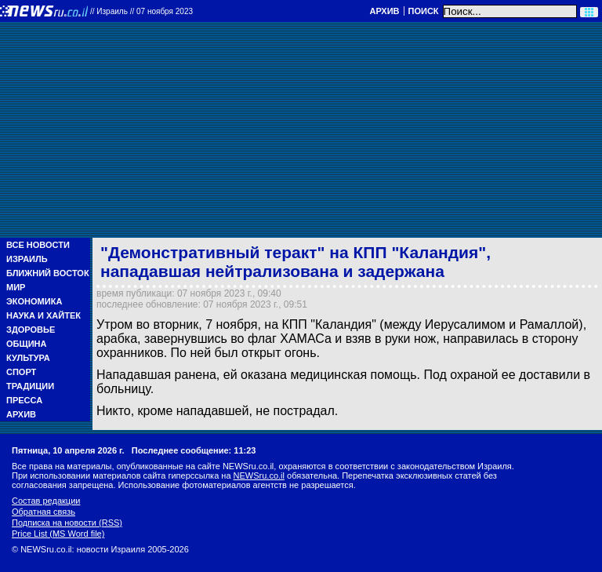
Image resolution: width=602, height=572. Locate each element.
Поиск (423, 11)
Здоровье (30, 329)
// (141, 11)
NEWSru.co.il (259, 475)
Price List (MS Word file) (58, 533)
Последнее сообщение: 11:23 (194, 450)
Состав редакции (46, 500)
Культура (28, 358)
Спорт (21, 372)
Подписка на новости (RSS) (67, 522)
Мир (15, 287)
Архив (384, 11)
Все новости (38, 245)
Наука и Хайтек (43, 315)
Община (26, 343)
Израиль (27, 259)
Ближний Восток (47, 273)
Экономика (34, 301)
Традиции (30, 386)
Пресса (24, 400)
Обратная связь (43, 511)
